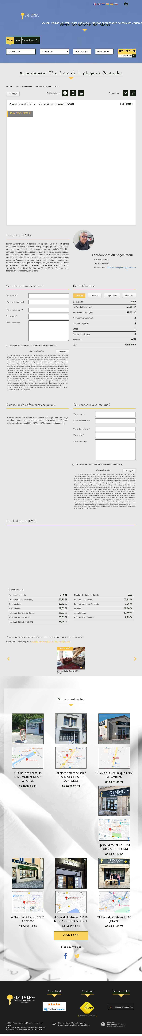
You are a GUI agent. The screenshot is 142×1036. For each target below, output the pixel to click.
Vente (10, 40)
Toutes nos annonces (23, 1029)
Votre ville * (11, 316)
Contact (71, 935)
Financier (129, 295)
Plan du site (10, 1027)
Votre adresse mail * (15, 303)
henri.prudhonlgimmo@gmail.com (121, 268)
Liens (8, 1029)
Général (79, 295)
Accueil (46, 23)
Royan (17, 86)
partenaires (124, 23)
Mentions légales (21, 1027)
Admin (13, 1029)
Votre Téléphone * (14, 310)
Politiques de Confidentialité (46, 387)
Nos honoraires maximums (36, 1027)
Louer (18, 40)
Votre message (13, 323)
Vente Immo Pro (30, 40)
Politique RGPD (37, 1029)
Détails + (94, 295)
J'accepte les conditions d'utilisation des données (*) (32, 345)
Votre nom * (12, 295)
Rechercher (127, 51)
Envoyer (62, 352)
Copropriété (112, 295)
